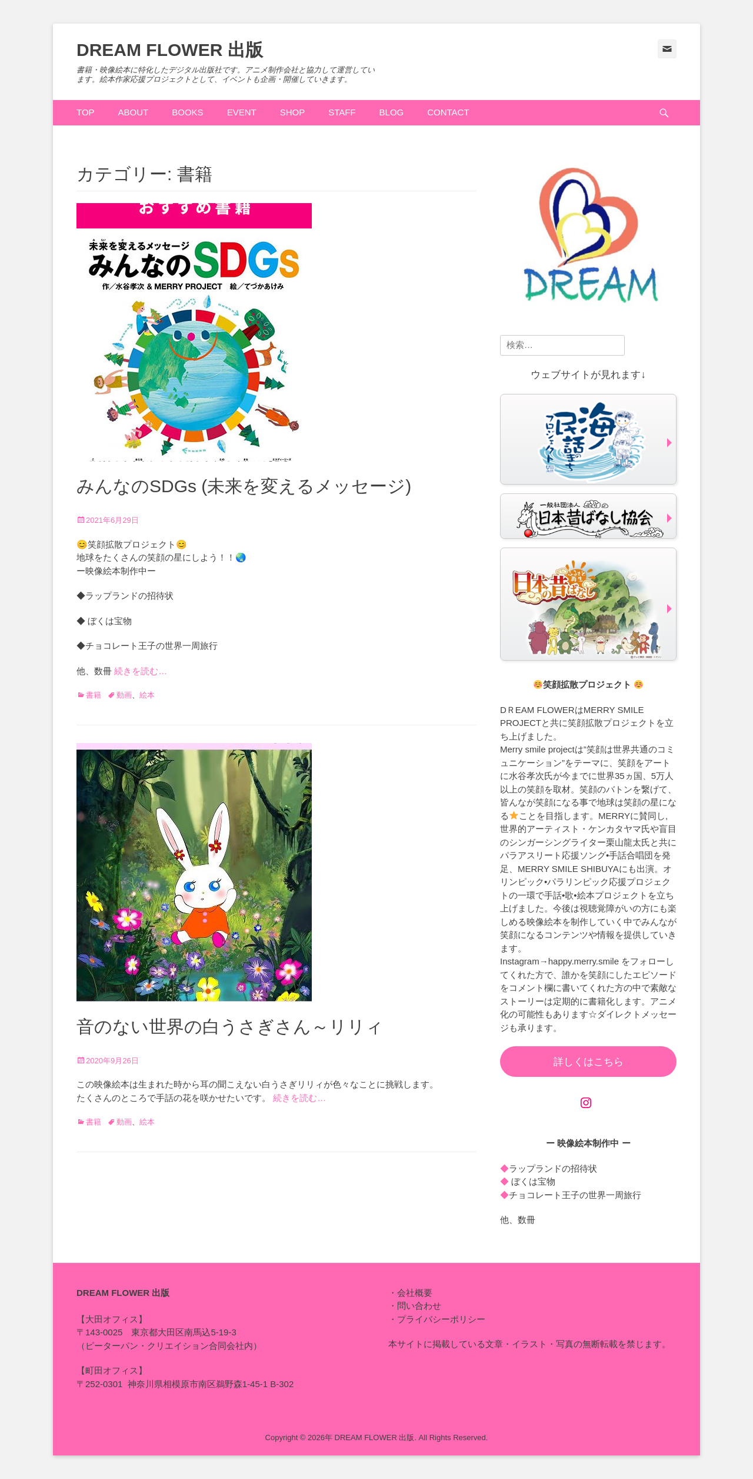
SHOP (292, 112)
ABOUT (133, 112)
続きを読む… (140, 671)
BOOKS (187, 112)
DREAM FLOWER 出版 (169, 49)
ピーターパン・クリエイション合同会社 (164, 1346)
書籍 (93, 695)
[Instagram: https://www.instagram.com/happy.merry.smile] (586, 1102)
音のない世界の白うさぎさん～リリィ (230, 1026)
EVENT (241, 112)
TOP (85, 112)
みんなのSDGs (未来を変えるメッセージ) (243, 486)
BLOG (391, 112)
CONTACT (448, 112)
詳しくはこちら (589, 1061)
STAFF (341, 112)
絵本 (147, 695)
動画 (124, 695)
